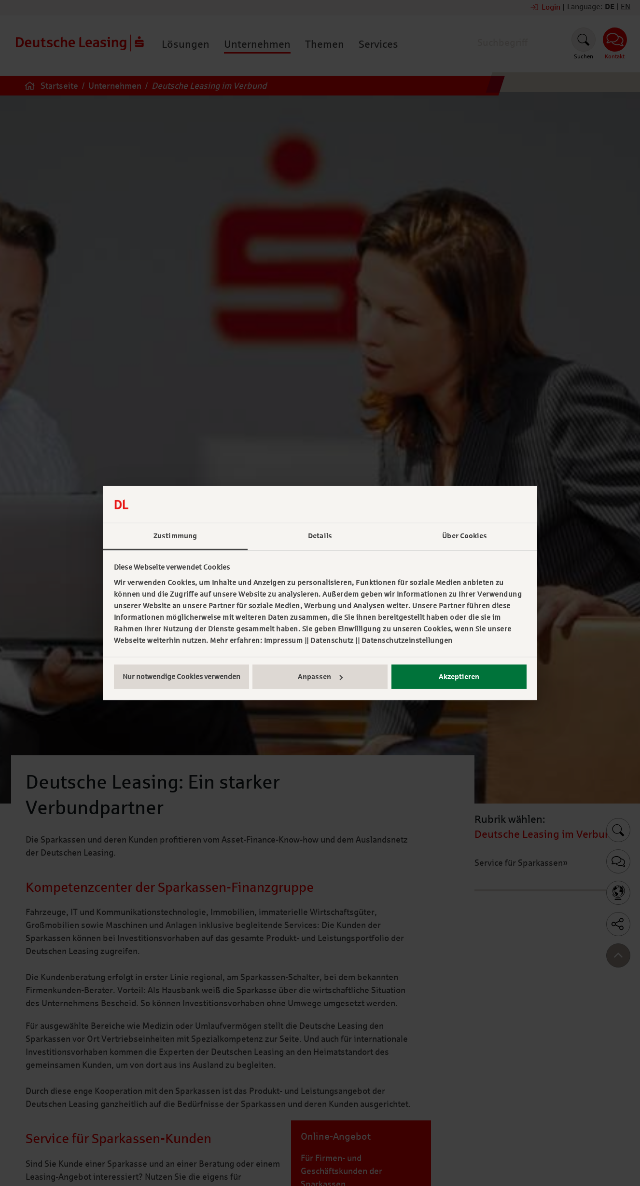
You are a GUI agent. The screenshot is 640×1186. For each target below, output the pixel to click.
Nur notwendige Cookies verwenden (181, 677)
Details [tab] (320, 536)
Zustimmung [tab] (175, 536)
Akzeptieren (459, 677)
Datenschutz (332, 640)
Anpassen (320, 677)
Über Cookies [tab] (464, 536)
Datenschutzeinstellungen (407, 640)
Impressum (283, 640)
